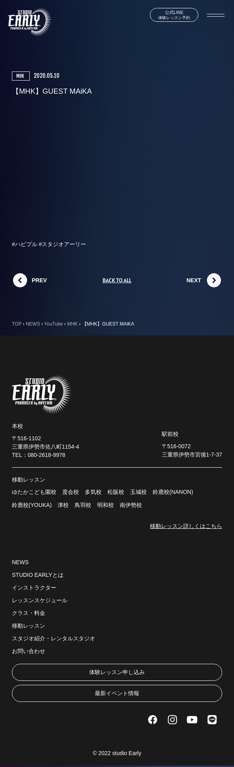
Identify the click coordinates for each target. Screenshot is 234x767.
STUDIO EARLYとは (37, 575)
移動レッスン (28, 625)
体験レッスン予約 (174, 15)
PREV (39, 280)
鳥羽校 (83, 505)
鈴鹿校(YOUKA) (32, 505)
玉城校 (138, 492)
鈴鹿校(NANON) (173, 492)
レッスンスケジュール (39, 600)
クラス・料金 (28, 613)
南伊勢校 (131, 505)
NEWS (20, 562)
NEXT (193, 280)
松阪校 (115, 492)
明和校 (105, 505)
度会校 (70, 492)
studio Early (126, 753)
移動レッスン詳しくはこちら (186, 526)
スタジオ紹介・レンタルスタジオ (53, 638)
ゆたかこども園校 (34, 492)
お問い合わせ (28, 651)
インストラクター (34, 587)
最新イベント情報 (117, 693)
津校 (63, 505)
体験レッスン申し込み (117, 672)
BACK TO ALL (117, 280)
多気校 (93, 492)
